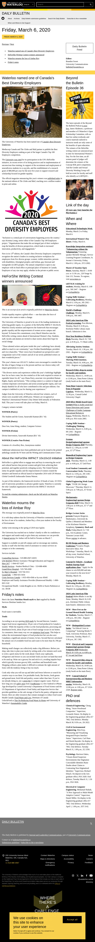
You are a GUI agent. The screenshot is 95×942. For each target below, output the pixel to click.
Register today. (77, 690)
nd (77, 655)
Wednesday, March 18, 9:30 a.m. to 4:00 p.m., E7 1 (79, 652)
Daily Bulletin (13, 821)
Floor (80, 655)
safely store (20, 684)
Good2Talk (6, 575)
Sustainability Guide (19, 703)
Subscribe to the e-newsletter (32, 842)
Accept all (72, 919)
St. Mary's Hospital (9, 572)
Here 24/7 (6, 563)
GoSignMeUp (73, 292)
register (74, 538)
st (70, 655)
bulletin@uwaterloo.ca (75, 67)
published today (54, 178)
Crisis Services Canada (11, 577)
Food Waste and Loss (23, 698)
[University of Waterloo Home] (12, 4)
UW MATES (7, 561)
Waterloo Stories (51, 310)
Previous (5, 44)
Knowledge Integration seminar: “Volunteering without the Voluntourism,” (79, 249)
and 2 (73, 655)
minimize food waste (41, 632)
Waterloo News (39, 513)
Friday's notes (13, 62)
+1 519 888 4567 (12, 863)
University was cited (13, 160)
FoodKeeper (35, 684)
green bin (27, 681)
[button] (73, 4)
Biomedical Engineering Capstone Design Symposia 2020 (79, 458)
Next (12, 44)
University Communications (79, 835)
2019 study (29, 621)
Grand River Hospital (10, 569)
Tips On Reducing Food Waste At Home (30, 700)
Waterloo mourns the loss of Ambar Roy (23, 59)
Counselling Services (10, 558)
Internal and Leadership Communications (45, 835)
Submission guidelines (11, 842)
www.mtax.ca (75, 279)
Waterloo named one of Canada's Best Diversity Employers (31, 51)
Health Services (8, 566)
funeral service (9, 538)
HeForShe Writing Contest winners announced (26, 55)
